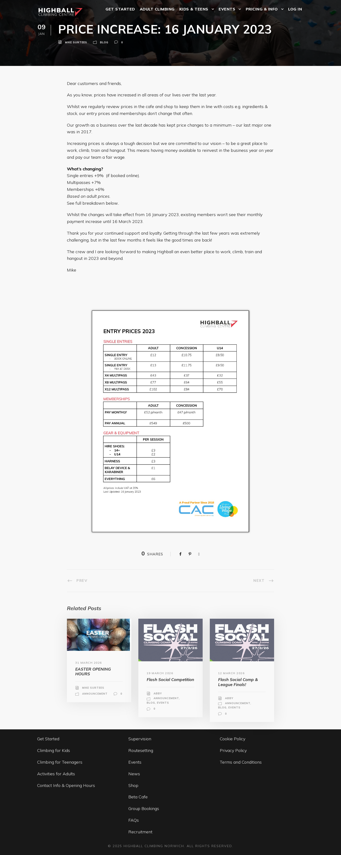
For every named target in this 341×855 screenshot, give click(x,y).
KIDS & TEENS (193, 9)
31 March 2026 (88, 662)
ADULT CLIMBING (157, 9)
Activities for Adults (56, 773)
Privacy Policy (233, 750)
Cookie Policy (232, 738)
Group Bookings (143, 808)
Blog (104, 42)
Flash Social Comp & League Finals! (238, 682)
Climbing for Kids (53, 750)
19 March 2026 (160, 673)
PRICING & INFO (262, 9)
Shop (133, 785)
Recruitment (140, 832)
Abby (158, 693)
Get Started (48, 738)
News (134, 773)
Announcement (95, 693)
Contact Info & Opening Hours (66, 785)
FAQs (133, 820)
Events (163, 702)
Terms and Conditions (241, 762)
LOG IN (295, 9)
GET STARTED (120, 9)
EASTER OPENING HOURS (93, 671)
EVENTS (227, 9)
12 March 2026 (231, 673)
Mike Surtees (76, 42)
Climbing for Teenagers (59, 762)
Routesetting (140, 750)
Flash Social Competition (170, 679)
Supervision (139, 738)
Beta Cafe (138, 797)
